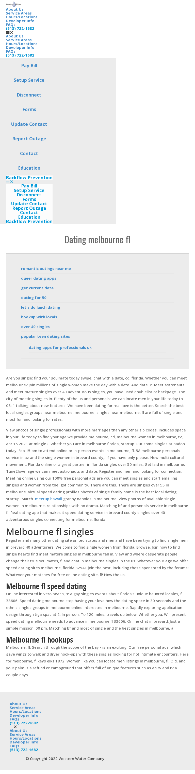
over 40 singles (35, 326)
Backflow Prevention (29, 177)
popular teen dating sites (45, 336)
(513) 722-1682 (20, 28)
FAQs (10, 24)
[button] (29, 182)
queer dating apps (38, 278)
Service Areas (19, 13)
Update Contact (29, 124)
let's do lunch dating (40, 307)
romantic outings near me (46, 268)
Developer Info (20, 20)
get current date (37, 287)
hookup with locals (39, 316)
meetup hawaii (48, 498)
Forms (29, 109)
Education (29, 168)
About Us (15, 9)
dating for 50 (33, 297)
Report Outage (29, 138)
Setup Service (29, 80)
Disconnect (29, 95)
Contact (29, 153)
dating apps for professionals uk (60, 347)
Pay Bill (29, 65)
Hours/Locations (22, 16)
